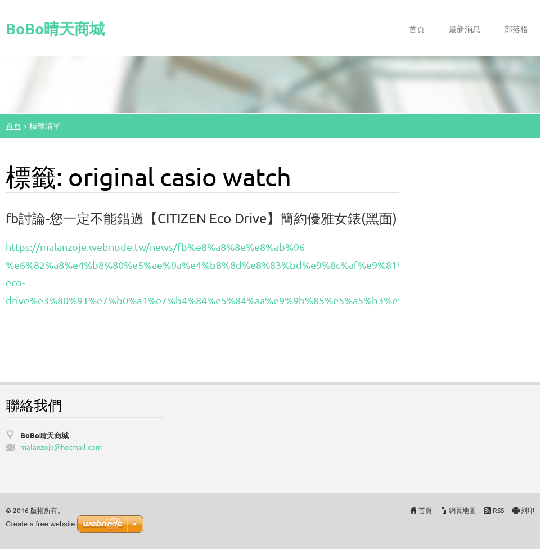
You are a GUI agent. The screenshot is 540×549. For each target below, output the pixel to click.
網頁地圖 (462, 510)
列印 (527, 510)
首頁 (417, 29)
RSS (498, 510)
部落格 (516, 29)
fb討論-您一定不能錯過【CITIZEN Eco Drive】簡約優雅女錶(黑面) (201, 218)
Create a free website (40, 524)
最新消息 (464, 29)
